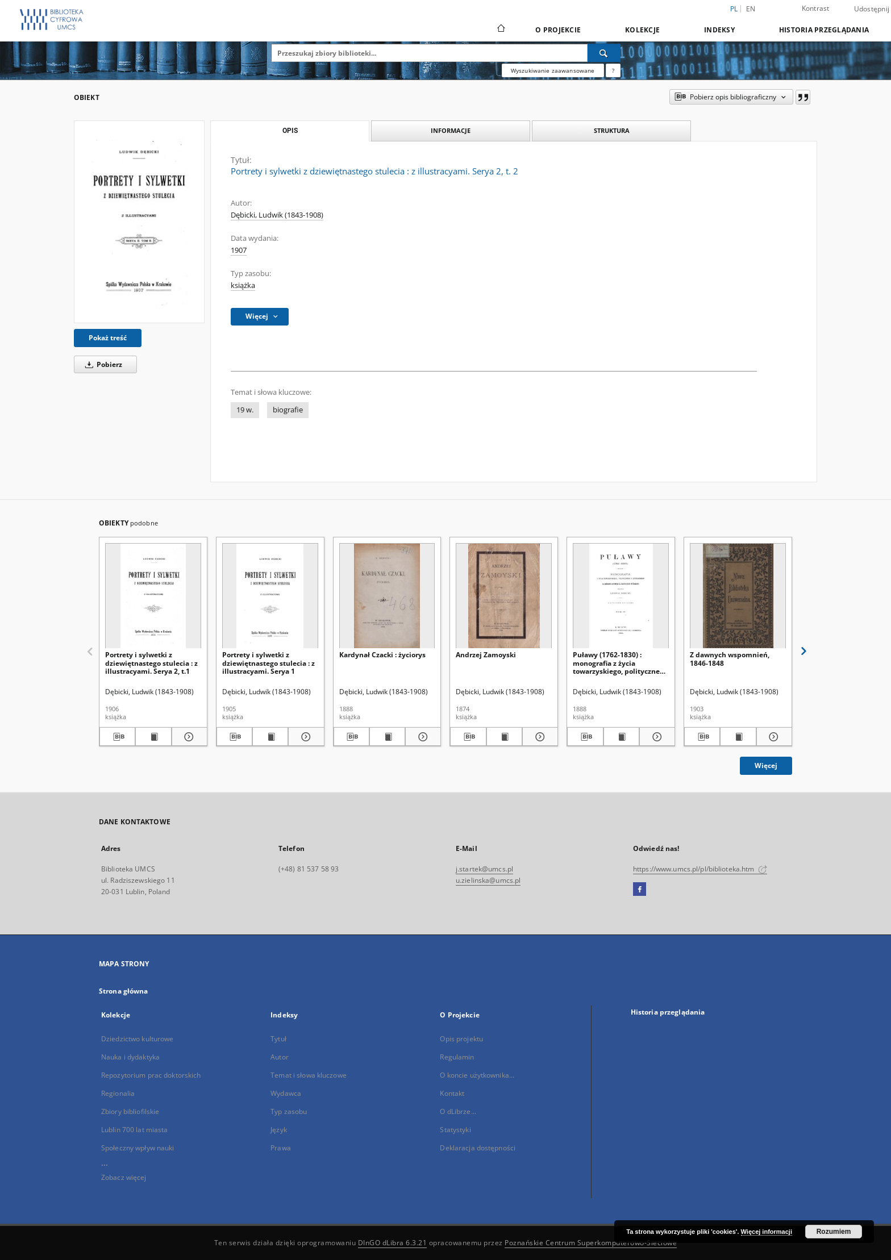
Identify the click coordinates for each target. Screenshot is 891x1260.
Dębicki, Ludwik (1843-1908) (277, 215)
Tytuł (278, 1039)
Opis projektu (461, 1039)
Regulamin (457, 1057)
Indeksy (719, 30)
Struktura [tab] (612, 130)
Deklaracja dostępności (477, 1148)
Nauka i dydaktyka (130, 1057)
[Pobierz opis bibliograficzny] (117, 736)
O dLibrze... (458, 1111)
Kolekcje (642, 30)
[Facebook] (639, 889)
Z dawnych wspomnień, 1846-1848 (729, 658)
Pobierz (101, 364)
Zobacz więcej (124, 1177)
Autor (279, 1057)
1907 (239, 250)
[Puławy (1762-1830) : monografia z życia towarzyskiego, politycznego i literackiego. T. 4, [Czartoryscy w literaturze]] (620, 596)
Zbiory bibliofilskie (130, 1111)
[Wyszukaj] (604, 53)
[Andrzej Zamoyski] (503, 596)
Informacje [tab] (451, 130)
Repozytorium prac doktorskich (151, 1075)
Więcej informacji (766, 1231)
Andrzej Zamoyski (486, 655)
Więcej (766, 765)
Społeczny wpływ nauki (137, 1148)
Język (278, 1129)
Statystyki (455, 1129)
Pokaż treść (108, 338)
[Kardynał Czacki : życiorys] (387, 596)
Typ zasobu (288, 1111)
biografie (288, 410)
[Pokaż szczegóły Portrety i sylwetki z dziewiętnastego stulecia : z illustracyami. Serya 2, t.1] (187, 736)
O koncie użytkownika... (477, 1075)
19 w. (244, 410)
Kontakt (452, 1093)
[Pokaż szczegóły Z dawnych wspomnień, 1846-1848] (772, 736)
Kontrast (816, 8)
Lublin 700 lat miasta (134, 1129)
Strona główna (123, 991)
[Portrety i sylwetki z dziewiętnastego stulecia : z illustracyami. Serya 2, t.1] (153, 596)
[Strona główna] (500, 29)
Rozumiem (834, 1232)
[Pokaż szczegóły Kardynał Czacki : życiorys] (421, 736)
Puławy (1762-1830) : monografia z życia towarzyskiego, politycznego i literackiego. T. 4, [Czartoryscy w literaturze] (620, 662)
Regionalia (118, 1093)
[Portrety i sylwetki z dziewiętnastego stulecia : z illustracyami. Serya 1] (270, 596)
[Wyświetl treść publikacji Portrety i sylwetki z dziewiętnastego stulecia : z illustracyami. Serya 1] (270, 736)
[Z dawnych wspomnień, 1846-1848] (737, 596)
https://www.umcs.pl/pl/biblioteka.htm (700, 869)
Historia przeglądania (824, 30)
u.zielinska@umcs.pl (488, 880)
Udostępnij (872, 9)
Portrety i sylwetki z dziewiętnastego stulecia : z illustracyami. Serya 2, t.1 (151, 662)
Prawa (280, 1148)
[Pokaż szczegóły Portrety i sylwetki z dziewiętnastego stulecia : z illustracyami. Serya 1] (304, 736)
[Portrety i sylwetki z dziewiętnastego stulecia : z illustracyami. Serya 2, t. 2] (139, 222)
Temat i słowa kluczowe (308, 1075)
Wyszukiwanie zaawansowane (553, 70)
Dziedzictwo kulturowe (137, 1039)
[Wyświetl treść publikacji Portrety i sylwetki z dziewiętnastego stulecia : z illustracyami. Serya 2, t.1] (153, 736)
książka (243, 285)
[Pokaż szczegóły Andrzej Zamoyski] (538, 736)
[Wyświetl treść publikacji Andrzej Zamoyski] (504, 736)
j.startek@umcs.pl (484, 869)
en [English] (751, 8)
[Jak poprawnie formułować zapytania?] (613, 70)
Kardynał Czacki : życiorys (382, 655)
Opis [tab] (290, 131)
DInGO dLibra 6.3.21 (392, 1243)
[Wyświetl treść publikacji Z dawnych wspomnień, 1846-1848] (738, 736)
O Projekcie (558, 30)
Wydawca (285, 1093)
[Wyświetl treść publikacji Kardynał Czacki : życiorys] (387, 736)
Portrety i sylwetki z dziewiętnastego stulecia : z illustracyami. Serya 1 (268, 662)
